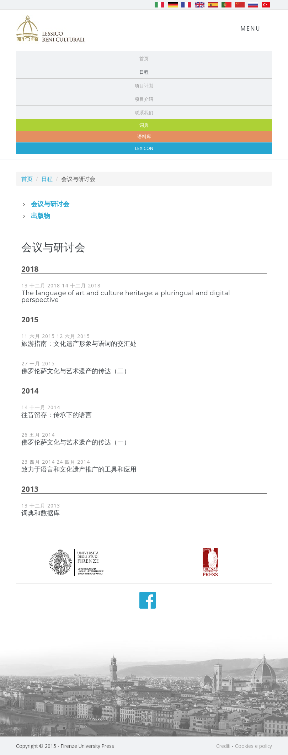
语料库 (144, 136)
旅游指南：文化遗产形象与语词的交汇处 (79, 344)
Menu (250, 28)
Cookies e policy (253, 746)
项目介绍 (144, 99)
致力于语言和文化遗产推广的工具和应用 (79, 469)
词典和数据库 (40, 513)
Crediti (223, 746)
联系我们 (144, 112)
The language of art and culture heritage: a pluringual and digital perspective (125, 296)
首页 (144, 58)
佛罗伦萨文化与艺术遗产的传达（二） (75, 371)
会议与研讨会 (50, 203)
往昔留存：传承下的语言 (56, 415)
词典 (144, 125)
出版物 (40, 215)
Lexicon (144, 148)
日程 (144, 72)
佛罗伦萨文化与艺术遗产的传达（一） (75, 442)
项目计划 (144, 85)
